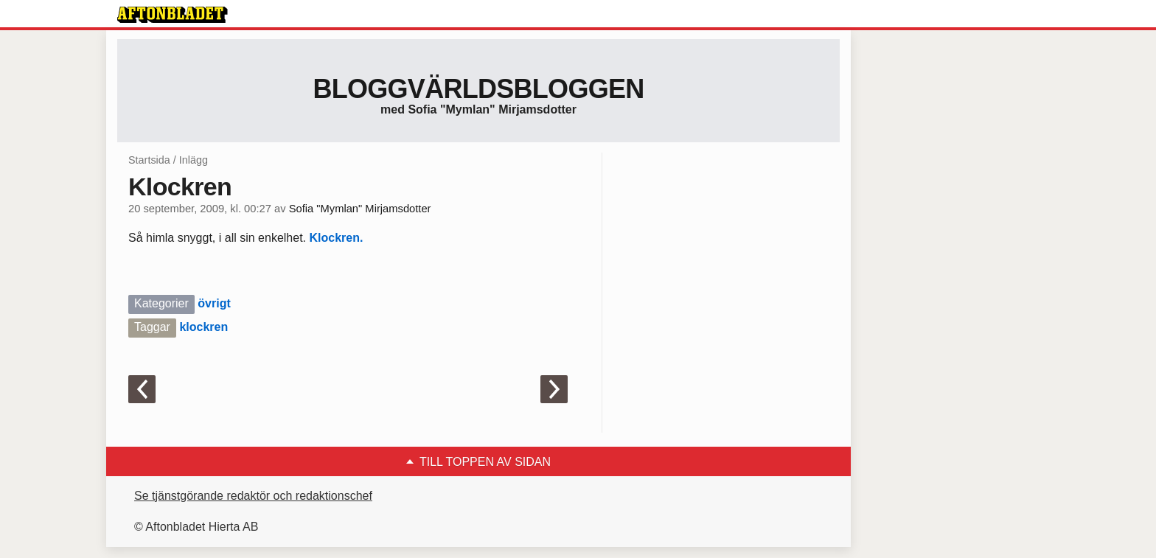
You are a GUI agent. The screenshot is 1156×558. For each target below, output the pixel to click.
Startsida (149, 160)
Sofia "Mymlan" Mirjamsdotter (360, 209)
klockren (203, 327)
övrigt (214, 303)
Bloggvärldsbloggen (478, 89)
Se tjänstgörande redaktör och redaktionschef (253, 495)
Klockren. (336, 237)
